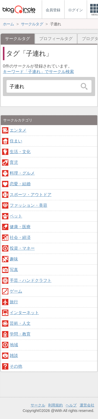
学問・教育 (20, 334)
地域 (14, 345)
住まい (16, 141)
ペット (16, 216)
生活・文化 (20, 151)
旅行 (14, 302)
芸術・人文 (20, 323)
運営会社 (87, 405)
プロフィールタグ (56, 38)
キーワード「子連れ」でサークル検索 (38, 71)
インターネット (24, 312)
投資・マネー (22, 248)
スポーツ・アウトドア (30, 194)
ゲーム (16, 291)
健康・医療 (20, 227)
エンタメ (18, 130)
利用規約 (55, 405)
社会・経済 (20, 237)
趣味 (14, 259)
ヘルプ (71, 405)
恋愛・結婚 (20, 184)
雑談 (14, 355)
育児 (14, 162)
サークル (38, 405)
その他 (16, 366)
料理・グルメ (22, 173)
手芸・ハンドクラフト (30, 280)
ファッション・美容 (28, 205)
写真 (14, 269)
